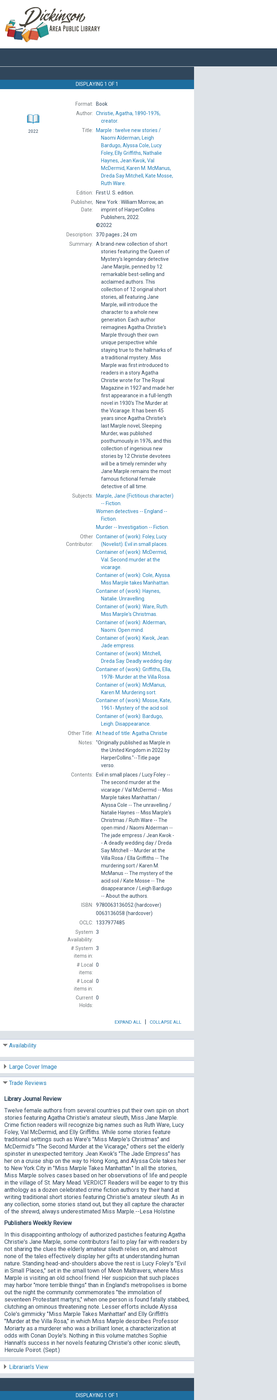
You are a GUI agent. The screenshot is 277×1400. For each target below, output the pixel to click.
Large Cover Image (33, 1066)
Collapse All (165, 1022)
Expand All (128, 1022)
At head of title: (131, 733)
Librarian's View (28, 1367)
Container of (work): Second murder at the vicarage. (131, 559)
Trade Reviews (28, 1083)
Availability (22, 1045)
